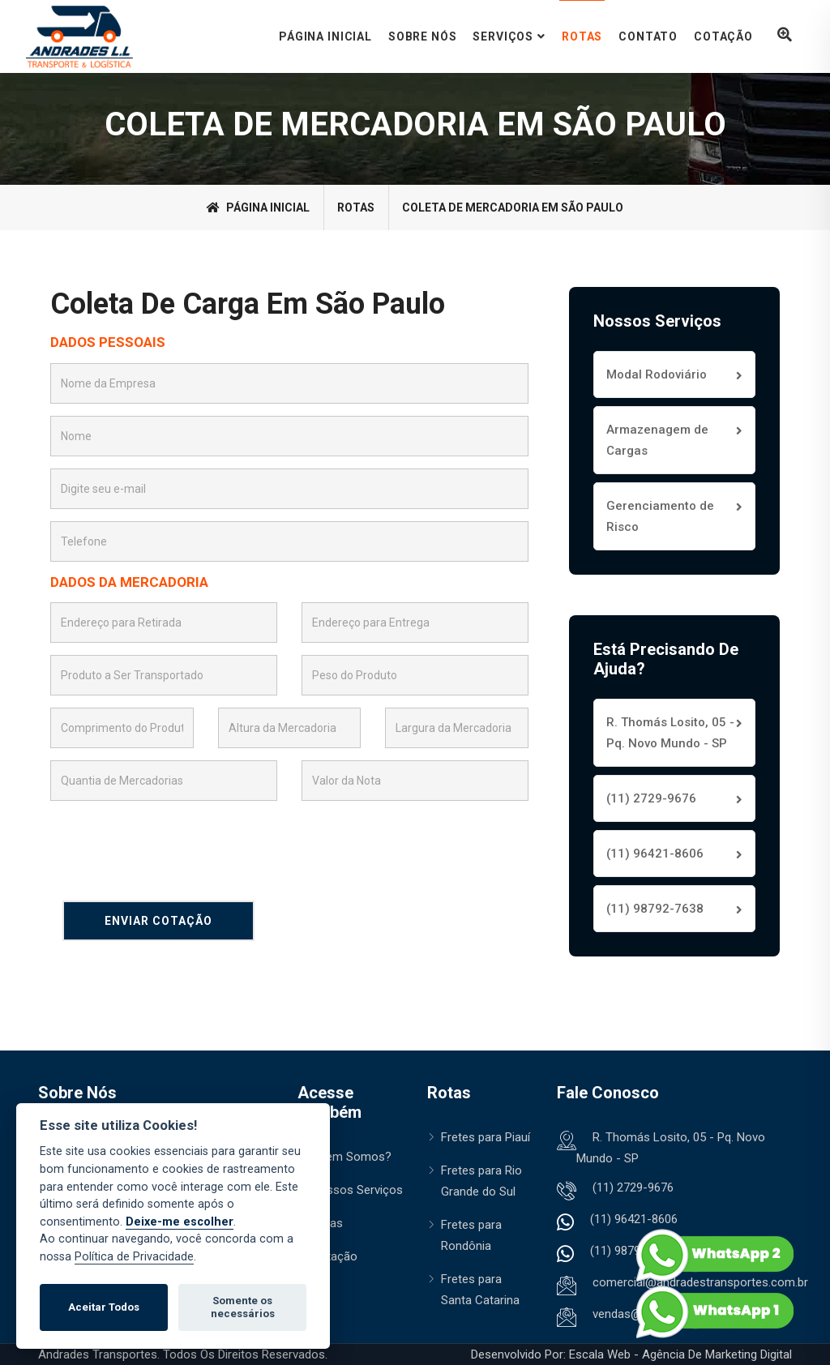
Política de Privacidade (134, 1257)
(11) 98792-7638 (655, 908)
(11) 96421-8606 (655, 853)
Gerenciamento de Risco (660, 516)
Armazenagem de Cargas (657, 440)
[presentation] (173, 844)
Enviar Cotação (158, 920)
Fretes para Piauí (485, 1137)
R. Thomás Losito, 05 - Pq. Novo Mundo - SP (670, 733)
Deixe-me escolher (179, 1222)
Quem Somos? (351, 1156)
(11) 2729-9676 (651, 798)
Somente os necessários (243, 1307)
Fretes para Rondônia (471, 1235)
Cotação (723, 36)
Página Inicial (325, 36)
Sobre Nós (422, 36)
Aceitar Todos (103, 1307)
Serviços (503, 36)
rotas (355, 207)
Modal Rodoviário (656, 374)
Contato (648, 36)
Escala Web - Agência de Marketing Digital (680, 1354)
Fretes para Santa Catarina (480, 1289)
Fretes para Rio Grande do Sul (481, 1181)
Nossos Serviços (357, 1190)
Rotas (582, 36)
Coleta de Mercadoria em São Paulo (512, 207)
